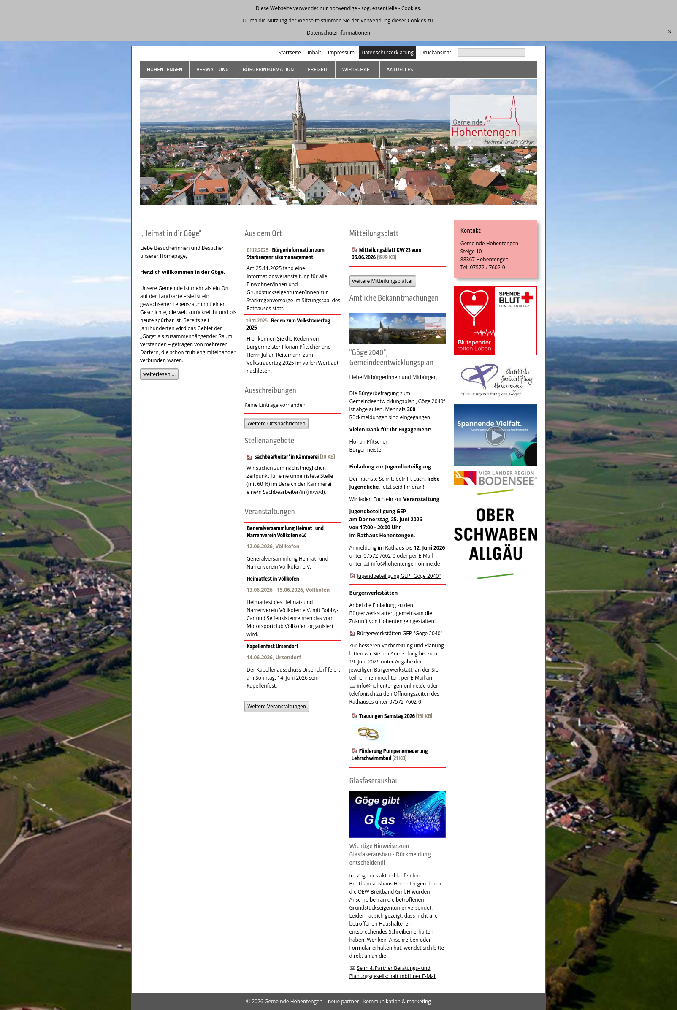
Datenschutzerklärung (387, 52)
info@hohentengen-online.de (405, 563)
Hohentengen (164, 69)
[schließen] (669, 32)
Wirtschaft (357, 69)
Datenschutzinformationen (338, 32)
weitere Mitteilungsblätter (382, 280)
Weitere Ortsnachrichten (276, 423)
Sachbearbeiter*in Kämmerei (286, 457)
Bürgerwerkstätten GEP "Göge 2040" (400, 633)
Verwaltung (212, 69)
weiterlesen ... (159, 374)
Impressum (341, 52)
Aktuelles (400, 69)
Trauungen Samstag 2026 (387, 716)
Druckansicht (435, 52)
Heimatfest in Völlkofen (272, 579)
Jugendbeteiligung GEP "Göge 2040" (399, 575)
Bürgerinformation (268, 69)
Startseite (290, 52)
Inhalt (314, 52)
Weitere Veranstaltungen (276, 706)
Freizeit (318, 69)
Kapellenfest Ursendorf (272, 646)
